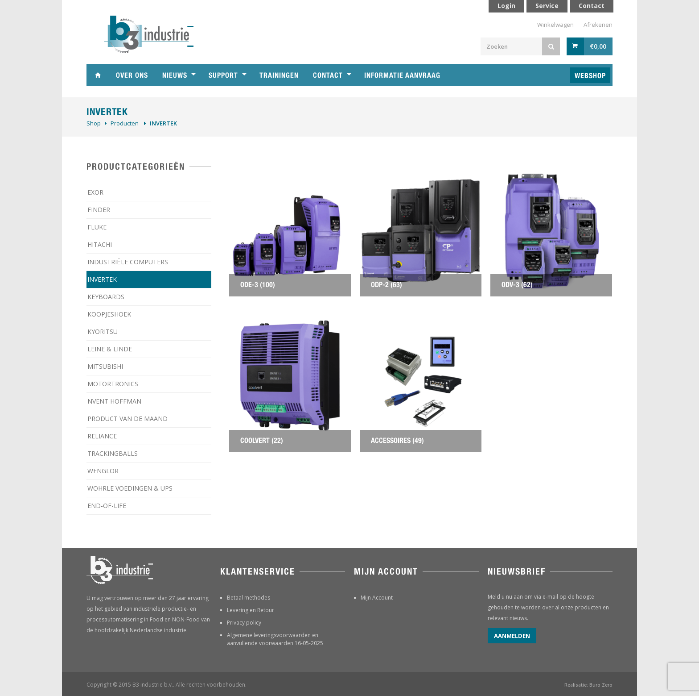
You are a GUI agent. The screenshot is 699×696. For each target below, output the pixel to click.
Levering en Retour (250, 610)
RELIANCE (102, 436)
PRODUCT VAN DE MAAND (127, 418)
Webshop (590, 75)
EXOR (95, 192)
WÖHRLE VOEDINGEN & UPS (130, 488)
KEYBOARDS (105, 296)
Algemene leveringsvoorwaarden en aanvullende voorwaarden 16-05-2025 (275, 639)
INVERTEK (102, 279)
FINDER (98, 209)
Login (506, 5)
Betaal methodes (248, 597)
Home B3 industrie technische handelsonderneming (97, 75)
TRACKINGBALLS (112, 453)
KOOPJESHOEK (109, 314)
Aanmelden (512, 636)
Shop (93, 123)
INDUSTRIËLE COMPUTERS (127, 262)
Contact (328, 75)
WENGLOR (103, 471)
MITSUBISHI (105, 366)
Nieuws (174, 75)
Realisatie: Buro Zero (588, 685)
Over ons (132, 75)
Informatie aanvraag (402, 75)
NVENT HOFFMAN (114, 401)
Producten (125, 123)
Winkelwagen (555, 25)
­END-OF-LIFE (106, 505)
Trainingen (279, 75)
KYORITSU (102, 331)
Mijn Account (377, 597)
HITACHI (99, 244)
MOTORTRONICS (112, 383)
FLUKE (97, 227)
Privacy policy (244, 622)
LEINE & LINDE (109, 349)
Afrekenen (598, 25)
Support (223, 75)
